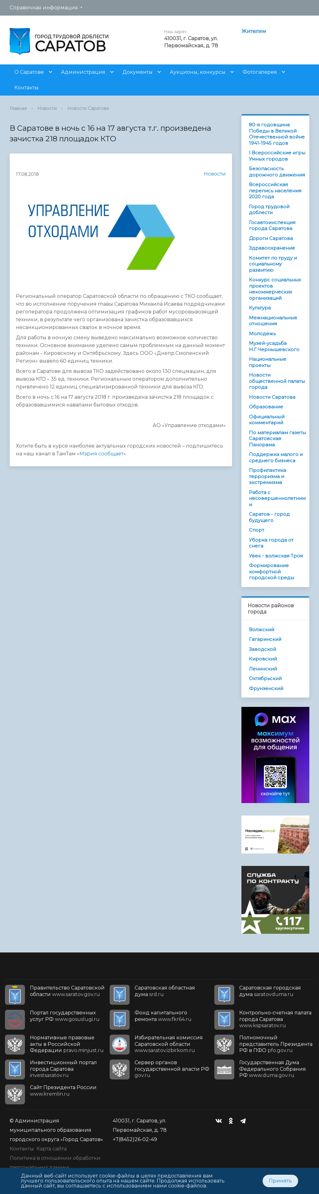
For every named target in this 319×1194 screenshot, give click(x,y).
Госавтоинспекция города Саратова (272, 225)
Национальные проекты (267, 362)
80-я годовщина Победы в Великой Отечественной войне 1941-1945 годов (277, 134)
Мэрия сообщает (101, 454)
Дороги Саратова (271, 238)
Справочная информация (44, 8)
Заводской (262, 649)
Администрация (83, 72)
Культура (260, 308)
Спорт (256, 530)
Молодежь (262, 333)
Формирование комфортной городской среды (271, 571)
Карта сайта (51, 1149)
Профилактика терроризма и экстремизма (267, 476)
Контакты (26, 88)
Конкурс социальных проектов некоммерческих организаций (275, 289)
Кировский (263, 659)
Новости (47, 108)
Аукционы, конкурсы (198, 72)
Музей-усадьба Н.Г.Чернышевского (274, 346)
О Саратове (29, 72)
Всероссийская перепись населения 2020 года (275, 190)
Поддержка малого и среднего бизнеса (276, 457)
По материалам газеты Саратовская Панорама (277, 439)
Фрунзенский (266, 688)
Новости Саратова (88, 108)
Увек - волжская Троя (276, 556)
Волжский (261, 629)
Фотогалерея (260, 72)
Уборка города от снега (271, 543)
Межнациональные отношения (273, 321)
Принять (280, 1181)
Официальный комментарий (266, 420)
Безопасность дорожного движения (277, 172)
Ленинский (263, 669)
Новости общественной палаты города (277, 381)
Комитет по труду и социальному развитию (273, 264)
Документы (137, 72)
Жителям (253, 31)
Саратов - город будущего (269, 517)
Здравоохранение (272, 248)
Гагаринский (265, 639)
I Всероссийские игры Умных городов (277, 156)
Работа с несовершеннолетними (277, 498)
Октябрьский (265, 678)
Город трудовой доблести (269, 210)
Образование (266, 407)
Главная (18, 108)
